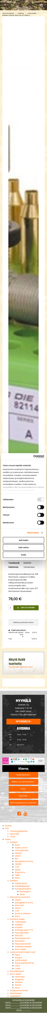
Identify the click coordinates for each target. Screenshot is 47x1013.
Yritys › (23, 789)
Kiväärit (13, 842)
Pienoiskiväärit (22, 932)
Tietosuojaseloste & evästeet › (23, 803)
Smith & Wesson (23, 913)
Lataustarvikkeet (8, 13)
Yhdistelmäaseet (23, 946)
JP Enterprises (21, 850)
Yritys (12, 836)
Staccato (19, 905)
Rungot (18, 957)
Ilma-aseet (20, 949)
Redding (21, 13)
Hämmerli (20, 976)
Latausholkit (32, 13)
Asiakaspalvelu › (23, 775)
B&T (17, 858)
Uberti (18, 855)
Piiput (17, 954)
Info (7, 828)
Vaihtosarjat (21, 960)
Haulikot (14, 880)
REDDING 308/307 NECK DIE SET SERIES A (16, 15)
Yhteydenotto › (23, 721)
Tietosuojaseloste (19, 831)
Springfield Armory (24, 861)
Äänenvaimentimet (24, 963)
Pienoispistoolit (22, 938)
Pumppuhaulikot (23, 888)
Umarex (19, 982)
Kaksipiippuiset (22, 886)
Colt (17, 866)
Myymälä (14, 833)
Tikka (17, 875)
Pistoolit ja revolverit (20, 897)
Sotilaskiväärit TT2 (24, 930)
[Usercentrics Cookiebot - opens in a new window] (33, 456)
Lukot (17, 965)
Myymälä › (23, 796)
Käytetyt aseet (17, 919)
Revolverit (20, 941)
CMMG (18, 864)
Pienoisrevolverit (23, 943)
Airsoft (18, 985)
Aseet (8, 839)
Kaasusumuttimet (19, 990)
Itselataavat (21, 883)
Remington (25, 891)
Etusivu (8, 825)
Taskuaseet (20, 921)
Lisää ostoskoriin (26, 608)
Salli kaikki (23, 540)
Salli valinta (23, 547)
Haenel (18, 853)
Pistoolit (19, 935)
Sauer (17, 869)
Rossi (17, 845)
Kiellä (23, 555)
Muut (17, 877)
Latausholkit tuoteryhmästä (21, 667)
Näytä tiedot (33, 532)
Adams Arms (21, 847)
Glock (17, 908)
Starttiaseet (16, 993)
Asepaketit (15, 996)
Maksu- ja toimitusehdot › (23, 782)
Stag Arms (20, 872)
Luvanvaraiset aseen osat (22, 952)
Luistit (18, 968)
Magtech (19, 979)
